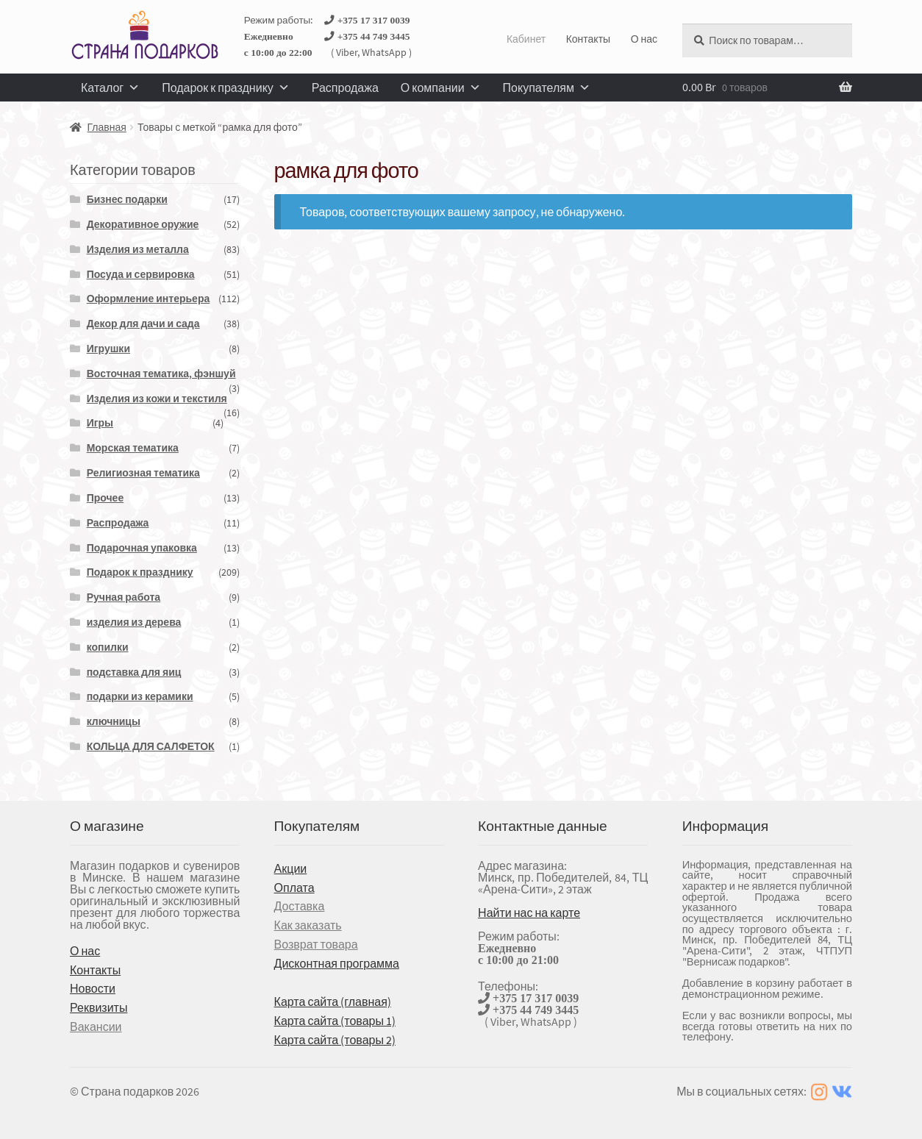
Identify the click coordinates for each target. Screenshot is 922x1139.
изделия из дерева (134, 622)
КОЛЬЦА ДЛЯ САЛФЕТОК (151, 746)
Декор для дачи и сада (143, 323)
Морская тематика (133, 447)
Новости (92, 988)
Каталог (110, 87)
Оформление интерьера (148, 298)
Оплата (294, 887)
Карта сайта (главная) (332, 1001)
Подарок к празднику (226, 87)
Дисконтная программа (336, 963)
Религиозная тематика (143, 472)
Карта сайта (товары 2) (335, 1039)
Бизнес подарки (127, 199)
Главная (106, 127)
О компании (441, 87)
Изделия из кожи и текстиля (157, 398)
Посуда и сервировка (141, 274)
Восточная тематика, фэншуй (161, 373)
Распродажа (345, 87)
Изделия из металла (138, 249)
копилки (108, 647)
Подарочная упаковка (142, 547)
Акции (290, 868)
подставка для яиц (134, 672)
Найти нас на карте (529, 912)
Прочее (105, 497)
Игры (100, 422)
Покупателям (546, 87)
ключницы (113, 721)
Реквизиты (98, 1007)
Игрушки (108, 348)
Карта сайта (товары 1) (335, 1020)
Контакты (588, 39)
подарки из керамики (140, 696)
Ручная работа (124, 597)
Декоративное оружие (143, 224)
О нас (644, 39)
